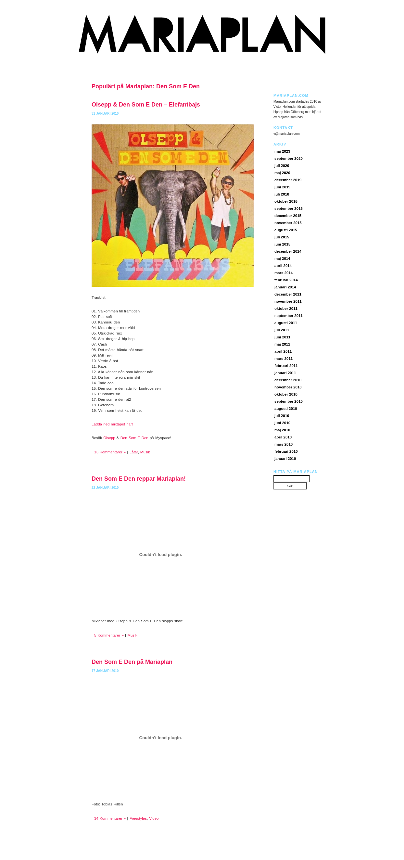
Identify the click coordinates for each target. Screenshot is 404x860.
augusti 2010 (285, 409)
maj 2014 (282, 258)
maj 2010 (282, 430)
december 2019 (287, 180)
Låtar (134, 452)
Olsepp (109, 438)
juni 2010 (282, 423)
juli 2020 (281, 166)
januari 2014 (285, 287)
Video (153, 818)
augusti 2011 (285, 323)
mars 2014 (283, 273)
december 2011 (287, 294)
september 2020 (288, 158)
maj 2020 (282, 173)
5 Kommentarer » (109, 635)
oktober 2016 (285, 201)
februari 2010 (286, 451)
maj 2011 (282, 344)
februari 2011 (286, 366)
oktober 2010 (285, 394)
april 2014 (283, 266)
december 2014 (287, 251)
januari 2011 (285, 373)
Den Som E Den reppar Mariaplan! (139, 478)
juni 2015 (282, 244)
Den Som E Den (134, 438)
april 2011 (283, 351)
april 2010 (283, 437)
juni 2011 (282, 337)
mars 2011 (283, 358)
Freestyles (138, 818)
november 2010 (288, 387)
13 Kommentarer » (110, 452)
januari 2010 (285, 459)
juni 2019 (282, 187)
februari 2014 (286, 280)
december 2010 (287, 380)
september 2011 (288, 316)
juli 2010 (281, 416)
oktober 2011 (285, 308)
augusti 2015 (285, 230)
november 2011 (288, 301)
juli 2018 (281, 194)
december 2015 (287, 216)
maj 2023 (282, 151)
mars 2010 (283, 444)
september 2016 (288, 208)
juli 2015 (281, 237)
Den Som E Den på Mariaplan (132, 662)
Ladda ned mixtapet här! (112, 424)
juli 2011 (281, 330)
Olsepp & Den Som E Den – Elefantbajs (146, 104)
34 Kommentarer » (110, 818)
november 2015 (288, 223)
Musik (145, 452)
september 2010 (288, 401)
